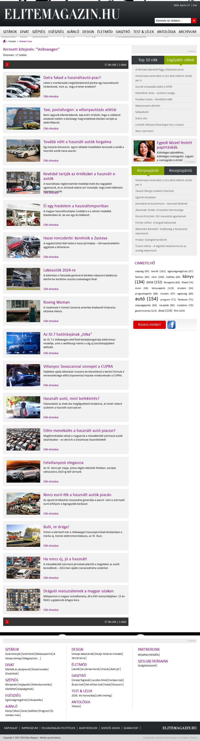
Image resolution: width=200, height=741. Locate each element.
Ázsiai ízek (78, 684)
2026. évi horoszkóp (83, 695)
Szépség (38, 32)
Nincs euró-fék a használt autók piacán (77, 495)
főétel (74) (187, 282)
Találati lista (25, 41)
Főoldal (12, 41)
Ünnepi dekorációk (82, 654)
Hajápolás (24, 684)
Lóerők (76, 669)
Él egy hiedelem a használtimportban (76, 206)
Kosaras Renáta (148, 654)
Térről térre (78, 658)
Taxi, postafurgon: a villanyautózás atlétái (79, 109)
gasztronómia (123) (146, 310)
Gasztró (123, 32)
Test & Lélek (143, 32)
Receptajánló (180, 170)
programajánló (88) (146, 293)
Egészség (56, 32)
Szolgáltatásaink (153, 661)
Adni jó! (115, 669)
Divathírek (11, 673)
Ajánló (73, 32)
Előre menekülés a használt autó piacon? (79, 430)
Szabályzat (131, 728)
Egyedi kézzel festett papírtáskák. (174, 145)
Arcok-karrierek (90, 669)
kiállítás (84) (173, 277)
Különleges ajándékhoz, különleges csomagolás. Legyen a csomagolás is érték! (175, 156)
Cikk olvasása (51, 96)
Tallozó (76, 706)
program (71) (168, 299)
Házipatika (35, 700)
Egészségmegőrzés (16, 700)
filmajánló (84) (172, 282)
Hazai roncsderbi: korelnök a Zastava (75, 238)
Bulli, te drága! (56, 527)
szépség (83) (142, 271)
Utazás (105, 669)
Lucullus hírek (99, 680)
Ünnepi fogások (81, 680)
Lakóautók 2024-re (59, 270)
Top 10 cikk (147, 60)
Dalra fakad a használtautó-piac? (72, 77)
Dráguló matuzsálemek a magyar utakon (78, 591)
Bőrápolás (11, 684)
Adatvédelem (88, 728)
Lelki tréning (103, 695)
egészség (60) (185, 293)
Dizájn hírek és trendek (108, 654)
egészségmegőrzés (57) (180, 271)
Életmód (105, 32)
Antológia (166, 32)
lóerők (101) (158, 271)
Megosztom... (31, 658)
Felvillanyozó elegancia (63, 462)
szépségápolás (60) (146, 305)
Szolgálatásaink (147, 665)
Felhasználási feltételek (58, 728)
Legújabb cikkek (180, 60)
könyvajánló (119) (163, 288)
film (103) (179, 310)
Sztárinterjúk (12, 654)
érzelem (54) (185, 288)
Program (44, 710)
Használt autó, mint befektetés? (71, 398)
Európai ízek (115, 680)
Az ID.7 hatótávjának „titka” (67, 334)
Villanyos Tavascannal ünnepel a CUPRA (78, 366)
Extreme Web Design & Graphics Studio (176, 737)
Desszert (117, 684)
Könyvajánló (148, 170)
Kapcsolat (11, 728)
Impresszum (29, 728)
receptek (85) (167, 305)
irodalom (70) (185, 305)
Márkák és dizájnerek (17, 669)
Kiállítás (32, 710)
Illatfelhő (10, 689)
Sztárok (10, 32)
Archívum (187, 32)
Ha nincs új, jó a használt (65, 559)
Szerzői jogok (110, 728)
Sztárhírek (28, 654)
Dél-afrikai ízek (94, 684)
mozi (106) (157, 277)
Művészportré (43, 654)
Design (88, 32)
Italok (107, 684)
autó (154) (146, 299)
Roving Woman (56, 302)
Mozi (17, 710)
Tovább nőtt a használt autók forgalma (77, 142)
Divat (24, 32)
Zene (24, 710)
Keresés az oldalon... (194, 20)
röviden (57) (167, 293)
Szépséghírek (25, 689)
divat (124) (165, 310)
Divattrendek (39, 669)
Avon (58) (141, 288)
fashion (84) (142, 277)
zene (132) (154, 282)
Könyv (8, 710)
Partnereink (149, 649)
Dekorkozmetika (41, 684)
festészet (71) (185, 299)
